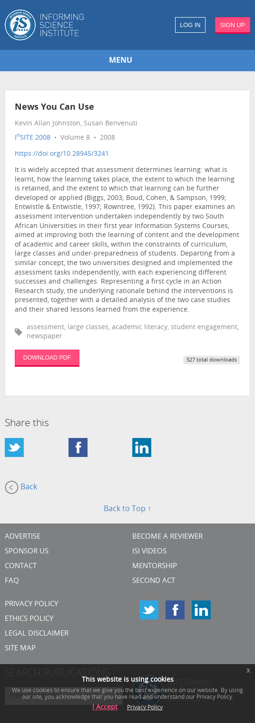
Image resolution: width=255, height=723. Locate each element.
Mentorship (154, 566)
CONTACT (21, 566)
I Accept (105, 707)
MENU (120, 61)
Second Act (153, 581)
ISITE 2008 (32, 138)
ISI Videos (149, 551)
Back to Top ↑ (127, 509)
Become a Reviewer (167, 537)
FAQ (12, 581)
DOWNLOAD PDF (47, 357)
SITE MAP (20, 648)
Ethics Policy (29, 619)
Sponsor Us (27, 551)
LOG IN (190, 25)
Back (21, 487)
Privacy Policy (31, 604)
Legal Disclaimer (37, 633)
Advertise (22, 537)
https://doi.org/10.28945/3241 (62, 154)
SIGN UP (232, 25)
